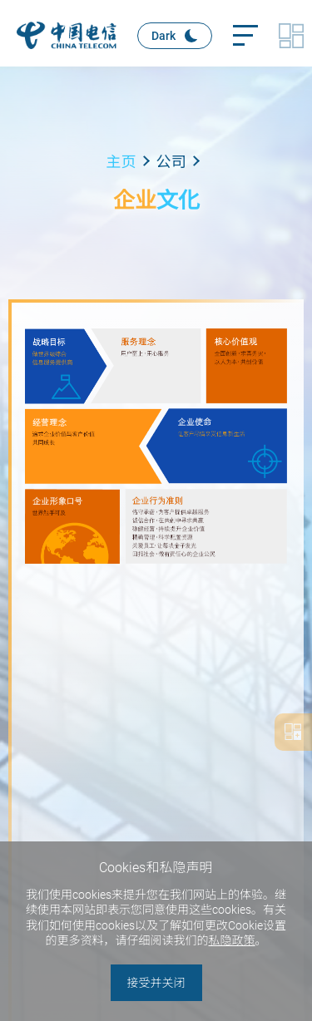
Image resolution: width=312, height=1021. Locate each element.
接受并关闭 (156, 982)
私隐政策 (232, 940)
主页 (121, 161)
